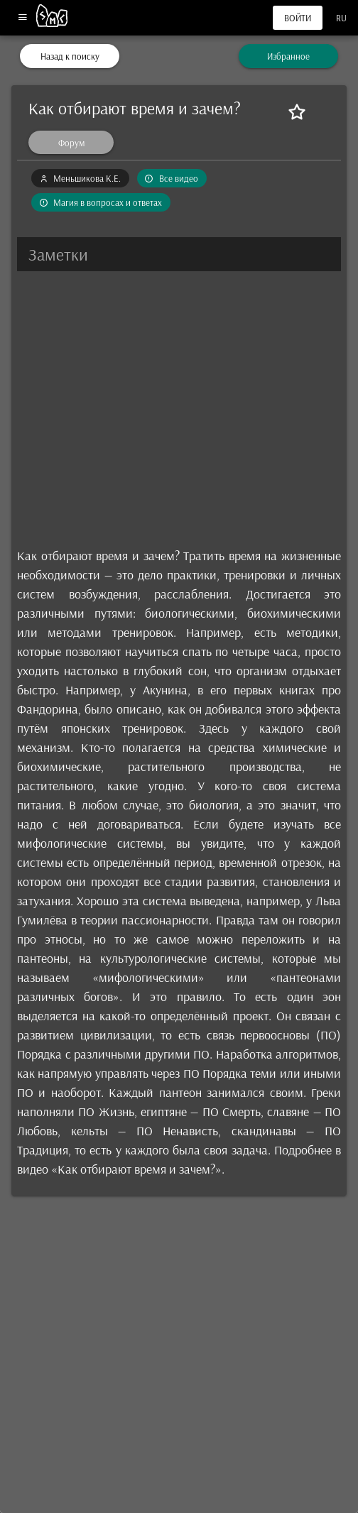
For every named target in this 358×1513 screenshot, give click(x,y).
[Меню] (22, 18)
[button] (179, 254)
